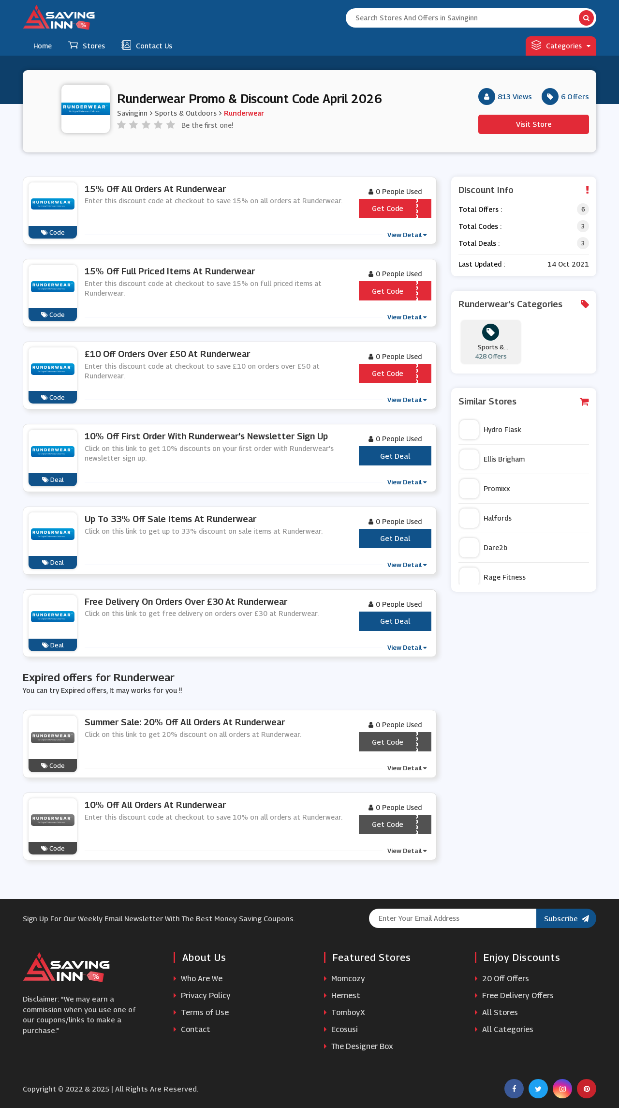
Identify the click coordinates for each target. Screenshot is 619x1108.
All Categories (504, 1029)
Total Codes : (479, 226)
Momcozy (344, 978)
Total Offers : (480, 209)
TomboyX (344, 1012)
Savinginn (132, 113)
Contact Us (146, 45)
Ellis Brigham (492, 459)
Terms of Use (201, 1012)
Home (42, 46)
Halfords (485, 518)
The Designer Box (358, 1046)
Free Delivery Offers (514, 995)
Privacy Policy (202, 995)
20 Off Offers (502, 978)
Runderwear (244, 113)
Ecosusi (341, 1029)
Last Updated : (481, 264)
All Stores (496, 1012)
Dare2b (483, 547)
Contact (192, 1029)
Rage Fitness (492, 577)
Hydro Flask (490, 429)
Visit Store (534, 124)
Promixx (484, 488)
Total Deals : (479, 243)
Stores (86, 45)
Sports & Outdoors (186, 113)
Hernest (342, 995)
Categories (560, 45)
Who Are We (198, 978)
